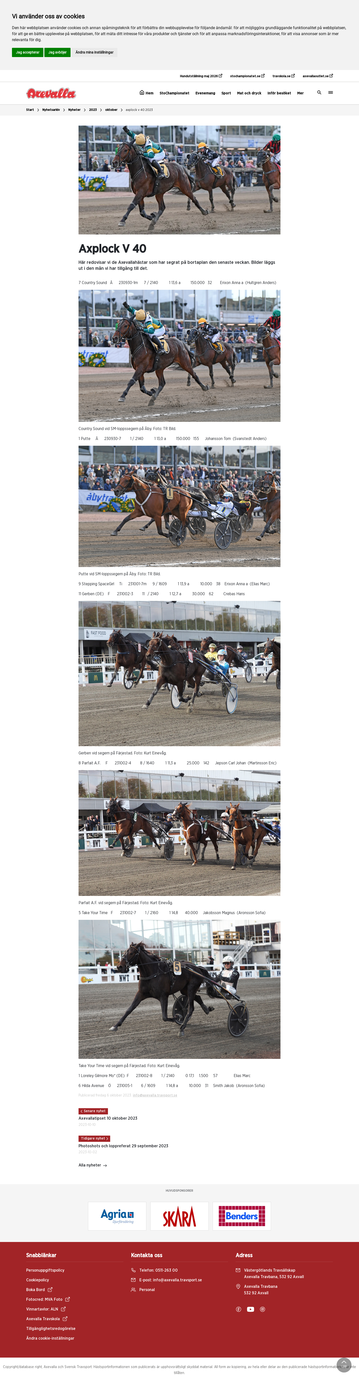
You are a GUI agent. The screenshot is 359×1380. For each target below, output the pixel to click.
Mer (300, 93)
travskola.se (283, 76)
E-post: (166, 1280)
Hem (146, 92)
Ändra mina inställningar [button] (94, 52)
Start (33, 110)
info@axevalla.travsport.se (155, 1095)
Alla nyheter (93, 1165)
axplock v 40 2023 (139, 110)
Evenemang (205, 93)
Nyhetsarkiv (54, 110)
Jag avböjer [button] (57, 52)
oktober (114, 110)
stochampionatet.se (247, 76)
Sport (226, 93)
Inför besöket (279, 93)
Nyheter (77, 110)
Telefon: (154, 1270)
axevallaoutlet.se (318, 76)
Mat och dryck (249, 93)
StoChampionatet (174, 93)
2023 (96, 110)
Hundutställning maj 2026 (201, 76)
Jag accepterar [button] (27, 52)
